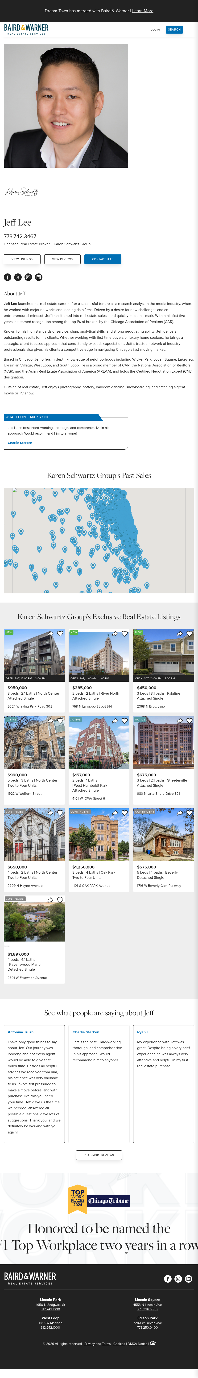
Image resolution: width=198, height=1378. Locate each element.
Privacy (89, 1343)
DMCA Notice (137, 1343)
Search (174, 29)
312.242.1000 (50, 1309)
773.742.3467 (20, 236)
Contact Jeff (103, 259)
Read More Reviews (99, 1155)
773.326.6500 (147, 1309)
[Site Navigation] (191, 8)
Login (155, 29)
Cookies (119, 1343)
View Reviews (62, 259)
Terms (106, 1343)
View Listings (22, 259)
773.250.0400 (147, 1327)
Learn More (142, 11)
